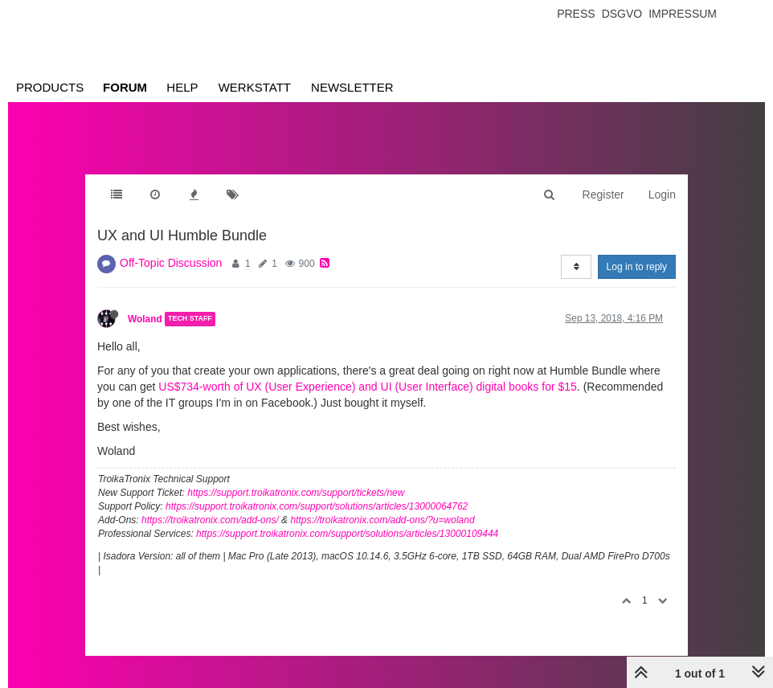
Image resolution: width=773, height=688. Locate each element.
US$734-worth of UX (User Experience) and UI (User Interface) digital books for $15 (367, 386)
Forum (125, 87)
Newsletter (352, 87)
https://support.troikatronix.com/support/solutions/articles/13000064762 (317, 506)
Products (50, 87)
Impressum (682, 13)
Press (576, 13)
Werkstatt (255, 87)
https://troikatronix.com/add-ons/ (210, 520)
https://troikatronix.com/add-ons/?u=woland (382, 520)
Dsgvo (622, 13)
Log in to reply (637, 266)
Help (182, 87)
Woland (145, 319)
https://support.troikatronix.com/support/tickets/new (295, 492)
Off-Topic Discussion (171, 262)
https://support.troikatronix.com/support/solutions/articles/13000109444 (347, 533)
